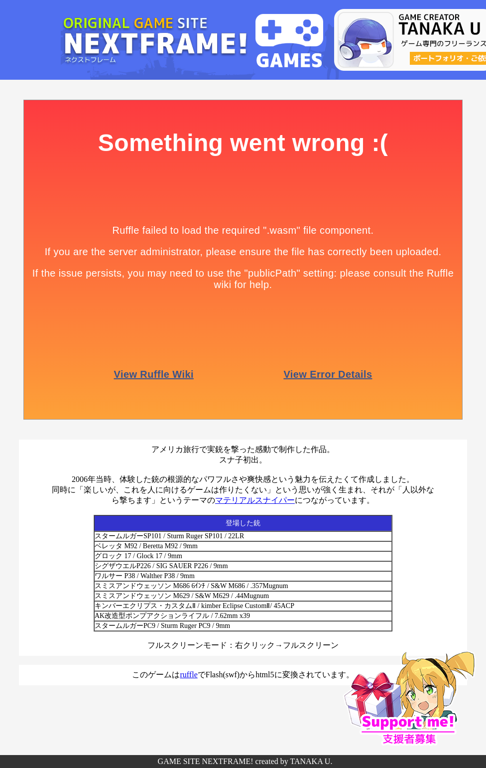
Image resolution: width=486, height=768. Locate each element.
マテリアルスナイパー (255, 500)
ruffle (188, 674)
